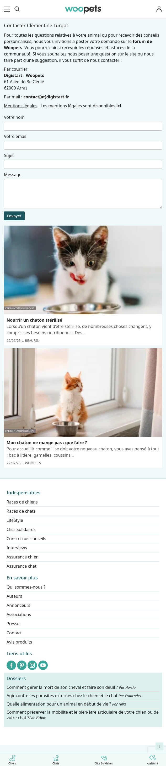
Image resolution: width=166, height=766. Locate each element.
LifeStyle (15, 520)
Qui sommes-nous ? (26, 587)
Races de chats (21, 511)
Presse (13, 624)
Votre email (15, 136)
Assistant (152, 759)
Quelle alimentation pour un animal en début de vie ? (66, 704)
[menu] (8, 9)
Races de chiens (22, 502)
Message (13, 174)
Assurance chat (21, 566)
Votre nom (14, 117)
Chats (56, 759)
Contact (14, 633)
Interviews (17, 548)
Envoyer (14, 215)
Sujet (9, 155)
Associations (19, 614)
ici (118, 106)
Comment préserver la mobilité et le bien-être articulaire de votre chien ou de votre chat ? (83, 715)
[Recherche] (17, 9)
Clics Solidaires (104, 759)
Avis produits (19, 642)
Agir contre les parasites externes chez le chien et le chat (74, 695)
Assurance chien (23, 557)
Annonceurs (18, 605)
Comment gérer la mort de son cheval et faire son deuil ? (71, 687)
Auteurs (14, 596)
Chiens (12, 759)
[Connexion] (159, 9)
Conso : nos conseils (26, 538)
